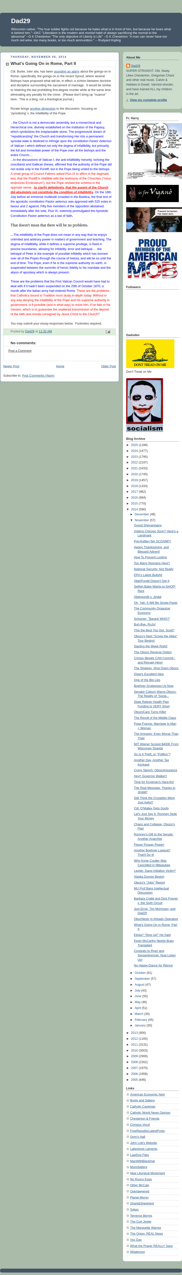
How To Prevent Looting (150, 557)
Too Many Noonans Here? (152, 563)
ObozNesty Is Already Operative (156, 919)
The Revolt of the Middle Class (155, 718)
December (142, 514)
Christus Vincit (140, 1125)
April (138, 1008)
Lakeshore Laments (143, 1149)
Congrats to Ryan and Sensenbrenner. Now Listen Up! (155, 955)
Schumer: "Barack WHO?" (152, 619)
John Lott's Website (143, 1143)
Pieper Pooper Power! (149, 844)
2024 (135, 451)
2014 (135, 509)
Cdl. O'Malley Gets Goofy (151, 808)
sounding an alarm (66, 71)
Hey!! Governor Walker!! (150, 776)
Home (60, 366)
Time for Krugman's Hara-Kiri (154, 782)
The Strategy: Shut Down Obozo (156, 668)
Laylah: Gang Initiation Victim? (155, 871)
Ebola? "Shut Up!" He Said (152, 935)
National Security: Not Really (154, 569)
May (138, 1002)
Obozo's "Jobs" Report (149, 882)
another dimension (43, 108)
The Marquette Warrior (145, 1228)
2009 (135, 1056)
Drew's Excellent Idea (149, 674)
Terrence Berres (141, 1215)
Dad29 (20, 21)
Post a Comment (19, 351)
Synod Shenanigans (148, 525)
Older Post (108, 366)
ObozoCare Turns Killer (150, 712)
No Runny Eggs (141, 1179)
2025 (135, 445)
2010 (135, 1050)
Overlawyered (139, 1191)
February (141, 1020)
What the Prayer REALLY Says (151, 1246)
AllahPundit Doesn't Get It (151, 581)
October (141, 973)
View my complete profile (148, 100)
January (141, 1025)
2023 (135, 457)
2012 (135, 1038)
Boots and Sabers (142, 1100)
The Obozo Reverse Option (153, 652)
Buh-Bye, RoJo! (145, 624)
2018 (135, 486)
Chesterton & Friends (144, 1118)
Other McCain (139, 1185)
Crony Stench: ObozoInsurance (155, 770)
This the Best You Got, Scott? (154, 630)
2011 (135, 1044)
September (143, 978)
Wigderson (137, 1252)
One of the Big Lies (147, 680)
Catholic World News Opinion (150, 1112)
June (138, 996)
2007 (135, 1068)
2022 (135, 462)
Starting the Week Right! (150, 646)
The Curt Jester (141, 1221)
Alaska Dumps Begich (149, 876)
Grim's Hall (137, 1137)
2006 (135, 1074)
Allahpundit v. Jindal (147, 597)
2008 (135, 1062)
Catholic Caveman (142, 1106)
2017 (135, 491)
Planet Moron (139, 1197)
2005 (135, 1080)
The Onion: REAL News (146, 1233)
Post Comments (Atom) (38, 375)
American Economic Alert (147, 1094)
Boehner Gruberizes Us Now (154, 686)
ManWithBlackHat (142, 1161)
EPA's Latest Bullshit (148, 575)
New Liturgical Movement (147, 1173)
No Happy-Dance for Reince (153, 965)
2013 (135, 1033)
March (139, 1014)
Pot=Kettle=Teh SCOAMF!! (152, 541)
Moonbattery (138, 1167)
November (142, 520)
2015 (135, 503)
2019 (135, 480)
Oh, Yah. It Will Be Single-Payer (156, 603)
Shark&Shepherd (142, 1203)
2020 (135, 474)
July (138, 990)
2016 (135, 497)
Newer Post (11, 366)
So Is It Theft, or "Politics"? (152, 754)
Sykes (134, 1209)
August (140, 984)
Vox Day (136, 1240)
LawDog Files (139, 1155)
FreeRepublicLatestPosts (147, 1131)
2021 (135, 468)
